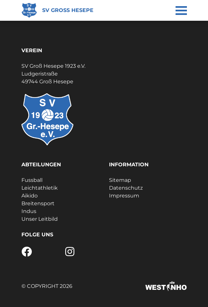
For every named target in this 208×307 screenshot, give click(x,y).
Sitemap (120, 180)
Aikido (29, 196)
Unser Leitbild (39, 219)
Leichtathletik (39, 188)
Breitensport (38, 203)
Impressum (124, 196)
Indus (28, 211)
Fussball (32, 180)
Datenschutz (126, 188)
